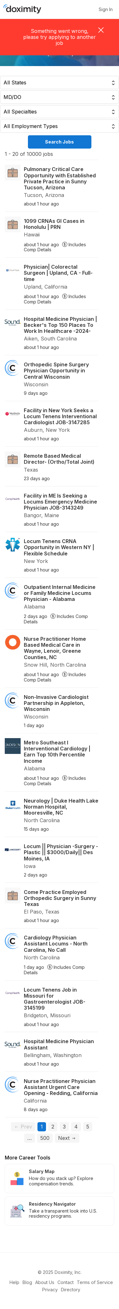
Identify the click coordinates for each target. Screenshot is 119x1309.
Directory (70, 1289)
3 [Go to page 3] (64, 1126)
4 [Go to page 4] (76, 1126)
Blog (27, 1282)
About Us (44, 1282)
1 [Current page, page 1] (43, 1126)
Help (14, 1282)
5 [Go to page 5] (87, 1126)
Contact (65, 1282)
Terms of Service (95, 1282)
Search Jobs (59, 141)
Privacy (50, 1289)
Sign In (106, 9)
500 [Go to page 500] (45, 1138)
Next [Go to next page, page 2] (67, 1138)
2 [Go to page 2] (52, 1126)
